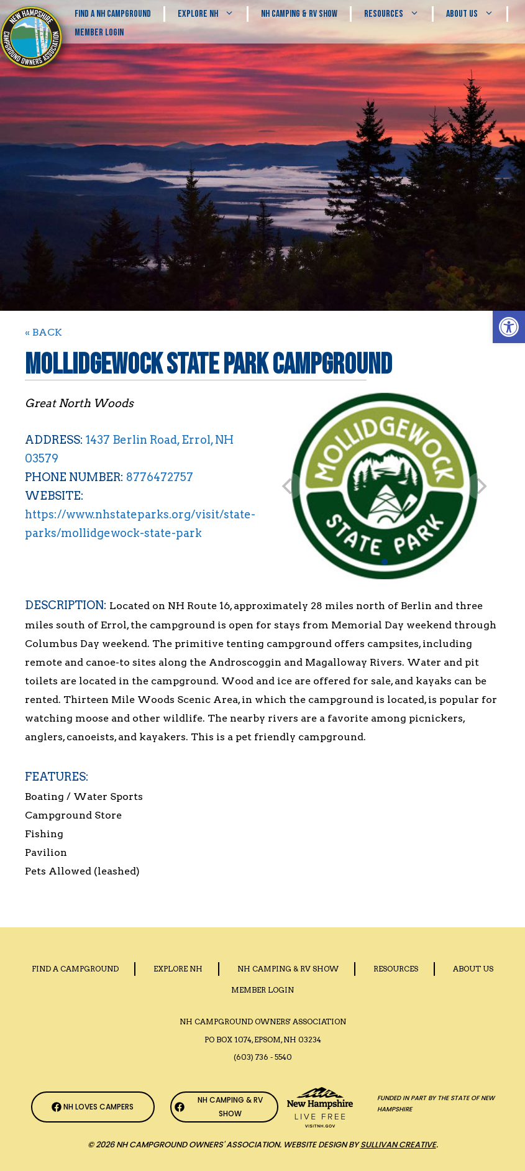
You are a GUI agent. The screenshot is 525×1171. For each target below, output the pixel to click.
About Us (476, 14)
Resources (398, 14)
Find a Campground (75, 968)
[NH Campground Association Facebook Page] (93, 1107)
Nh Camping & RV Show (299, 14)
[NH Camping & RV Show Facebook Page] (224, 1107)
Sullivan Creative (398, 1144)
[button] (509, 327)
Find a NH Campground (113, 14)
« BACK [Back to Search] (43, 332)
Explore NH (212, 14)
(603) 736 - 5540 (263, 1057)
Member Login (99, 33)
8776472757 (159, 477)
